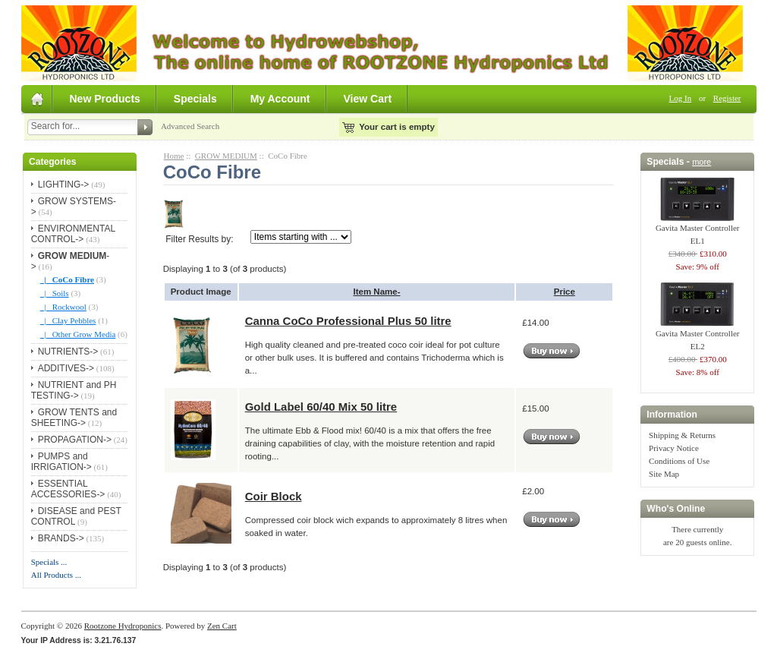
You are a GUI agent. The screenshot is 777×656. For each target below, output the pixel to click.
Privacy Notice (674, 448)
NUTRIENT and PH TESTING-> (74, 390)
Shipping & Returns (682, 435)
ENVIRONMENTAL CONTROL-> (73, 233)
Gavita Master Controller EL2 (698, 335)
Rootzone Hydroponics (123, 625)
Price (564, 291)
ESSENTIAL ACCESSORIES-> (68, 489)
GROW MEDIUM (226, 155)
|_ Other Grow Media (78, 334)
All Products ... (56, 574)
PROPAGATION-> (75, 439)
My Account (280, 99)
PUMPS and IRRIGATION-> (61, 461)
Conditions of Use (679, 460)
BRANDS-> (61, 538)
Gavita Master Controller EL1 (698, 229)
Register (727, 97)
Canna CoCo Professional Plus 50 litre (348, 320)
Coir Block (273, 496)
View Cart (368, 99)
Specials (195, 99)
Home (174, 155)
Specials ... (49, 561)
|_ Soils (54, 293)
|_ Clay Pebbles (68, 320)
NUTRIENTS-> (68, 351)
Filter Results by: (199, 239)
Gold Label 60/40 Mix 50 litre (321, 406)
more (701, 161)
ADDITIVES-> (66, 368)
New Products (105, 99)
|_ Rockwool (63, 306)
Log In (680, 97)
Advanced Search (190, 126)
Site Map (664, 473)
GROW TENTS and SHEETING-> (74, 417)
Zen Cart (222, 625)
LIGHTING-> (64, 184)
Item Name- (376, 291)
